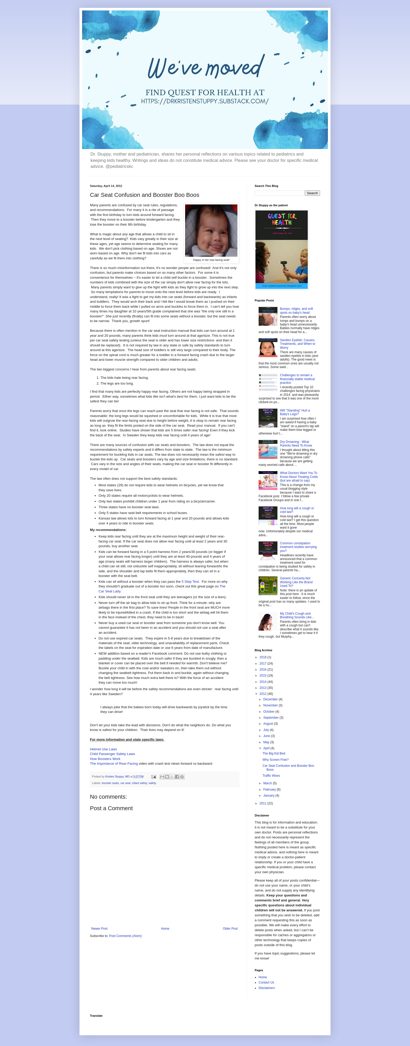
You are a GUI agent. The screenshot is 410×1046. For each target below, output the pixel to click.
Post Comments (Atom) (125, 936)
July (266, 730)
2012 (263, 694)
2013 (263, 688)
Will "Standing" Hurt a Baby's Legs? (295, 412)
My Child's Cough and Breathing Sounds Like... (297, 615)
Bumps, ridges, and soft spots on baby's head (296, 310)
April (266, 748)
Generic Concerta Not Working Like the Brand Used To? (296, 582)
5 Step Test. (190, 582)
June (267, 736)
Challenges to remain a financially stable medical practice (297, 379)
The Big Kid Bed (274, 753)
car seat (125, 783)
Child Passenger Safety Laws (112, 754)
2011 (263, 803)
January (269, 795)
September (271, 717)
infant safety (139, 783)
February (270, 789)
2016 (263, 669)
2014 (263, 682)
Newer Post (99, 928)
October (269, 711)
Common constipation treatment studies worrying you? (298, 547)
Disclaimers (267, 988)
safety (152, 783)
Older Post (230, 928)
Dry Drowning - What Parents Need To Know (296, 443)
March (268, 783)
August (268, 723)
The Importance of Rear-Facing (114, 763)
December (271, 699)
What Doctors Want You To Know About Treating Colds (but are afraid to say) (299, 476)
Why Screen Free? (276, 760)
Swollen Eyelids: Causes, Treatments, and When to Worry (297, 344)
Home (165, 928)
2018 (263, 657)
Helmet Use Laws (103, 749)
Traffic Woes (271, 776)
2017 (263, 663)
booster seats (110, 783)
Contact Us (266, 982)
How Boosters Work (105, 759)
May (266, 742)
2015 (263, 675)
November (271, 705)
